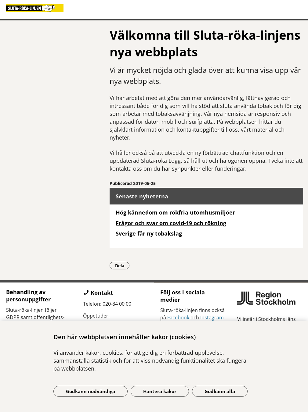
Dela (122, 265)
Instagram (212, 317)
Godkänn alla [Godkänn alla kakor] (220, 391)
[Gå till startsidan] (154, 8)
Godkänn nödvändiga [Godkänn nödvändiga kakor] (90, 391)
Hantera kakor (159, 391)
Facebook (178, 317)
